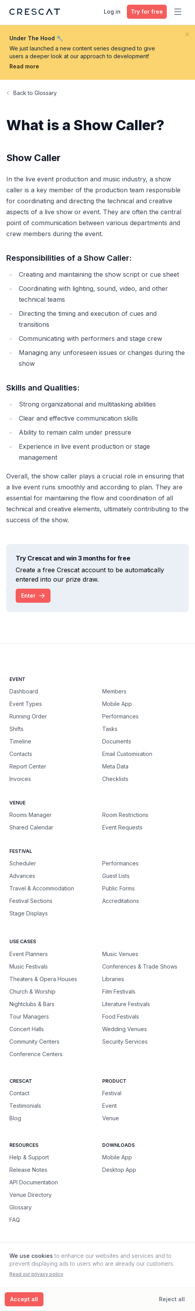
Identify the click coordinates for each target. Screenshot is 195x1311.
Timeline (20, 741)
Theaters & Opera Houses (43, 978)
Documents (116, 741)
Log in (112, 11)
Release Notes (28, 1169)
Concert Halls (26, 1028)
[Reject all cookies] (171, 1299)
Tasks (109, 728)
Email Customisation (127, 753)
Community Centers (34, 1041)
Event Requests (122, 827)
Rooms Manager (30, 814)
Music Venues (120, 953)
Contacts (20, 753)
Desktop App (119, 1169)
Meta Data (115, 766)
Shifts (16, 728)
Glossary (20, 1207)
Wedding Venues (124, 1028)
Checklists (115, 778)
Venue (110, 1118)
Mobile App (117, 703)
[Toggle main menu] (178, 12)
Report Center (27, 766)
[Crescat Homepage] (34, 11)
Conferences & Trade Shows (139, 966)
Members (114, 691)
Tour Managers (29, 1016)
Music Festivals (28, 966)
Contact (19, 1093)
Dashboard (23, 691)
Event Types (25, 703)
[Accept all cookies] (24, 1299)
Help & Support (29, 1157)
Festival (111, 1093)
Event (109, 1105)
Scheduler (22, 863)
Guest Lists (116, 875)
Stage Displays (28, 913)
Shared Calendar (31, 827)
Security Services (125, 1041)
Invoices (20, 778)
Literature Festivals (126, 1003)
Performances (120, 716)
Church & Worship (32, 991)
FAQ (14, 1219)
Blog (15, 1118)
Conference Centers (36, 1053)
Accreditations (120, 900)
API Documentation (33, 1182)
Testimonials (25, 1105)
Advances (22, 875)
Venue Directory (30, 1194)
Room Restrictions (125, 814)
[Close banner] (187, 34)
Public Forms (118, 888)
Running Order (28, 716)
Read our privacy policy (36, 1274)
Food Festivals (120, 1016)
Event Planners (28, 953)
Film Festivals (118, 991)
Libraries (113, 978)
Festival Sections (30, 900)
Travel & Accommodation (41, 888)
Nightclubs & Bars (31, 1003)
